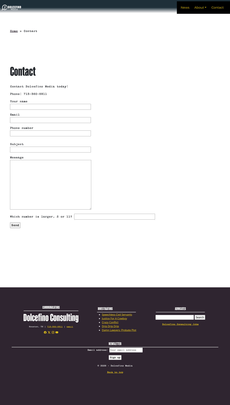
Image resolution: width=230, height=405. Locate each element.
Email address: (115, 350)
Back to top (115, 372)
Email (50, 117)
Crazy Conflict (110, 322)
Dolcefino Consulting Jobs (180, 324)
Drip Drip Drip (110, 326)
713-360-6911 (55, 327)
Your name (50, 104)
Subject (50, 147)
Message (50, 183)
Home (14, 31)
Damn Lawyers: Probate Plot (119, 330)
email (70, 327)
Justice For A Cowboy (114, 318)
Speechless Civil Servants (117, 314)
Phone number (50, 130)
